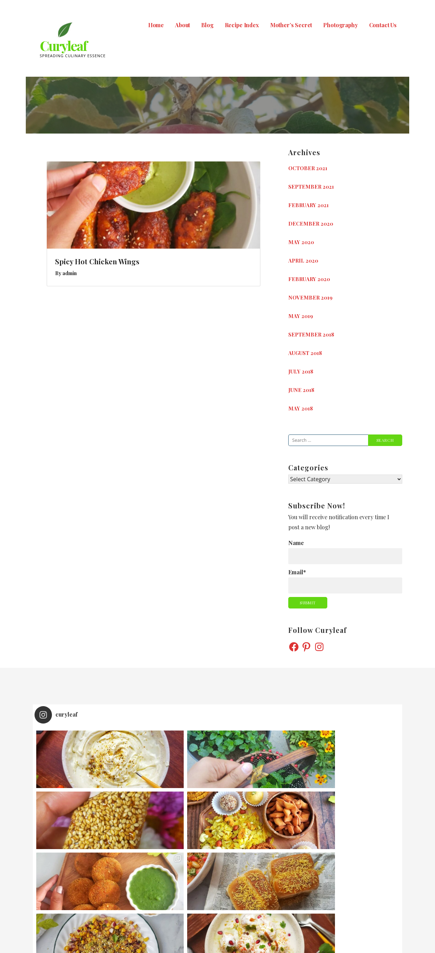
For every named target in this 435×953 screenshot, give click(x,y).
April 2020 (303, 260)
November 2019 (310, 297)
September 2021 (311, 186)
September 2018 (311, 334)
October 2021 (307, 168)
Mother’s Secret (291, 25)
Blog (207, 25)
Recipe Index (242, 25)
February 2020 (309, 278)
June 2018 (301, 389)
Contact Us (383, 25)
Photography (340, 25)
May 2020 (301, 242)
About (182, 25)
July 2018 (300, 371)
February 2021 (308, 205)
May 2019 (300, 315)
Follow (218, 860)
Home (156, 25)
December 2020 (310, 223)
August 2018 (305, 352)
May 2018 (300, 408)
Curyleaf (63, 45)
